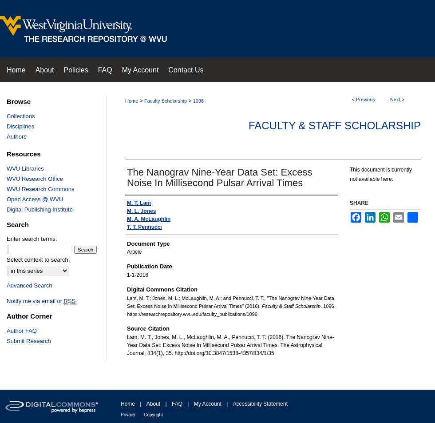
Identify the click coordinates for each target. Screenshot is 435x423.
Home (131, 101)
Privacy (128, 414)
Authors (17, 136)
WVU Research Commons (40, 189)
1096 (198, 101)
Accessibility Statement (260, 404)
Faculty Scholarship (165, 101)
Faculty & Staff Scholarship (335, 126)
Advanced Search (29, 285)
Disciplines (20, 126)
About (153, 404)
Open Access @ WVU (35, 199)
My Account (207, 404)
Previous (365, 99)
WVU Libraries (25, 168)
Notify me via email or (41, 301)
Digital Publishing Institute (40, 209)
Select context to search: (38, 259)
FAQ (177, 404)
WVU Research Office (35, 179)
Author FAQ (22, 330)
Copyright (153, 414)
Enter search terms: (32, 238)
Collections (21, 116)
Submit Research (29, 341)
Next (395, 99)
